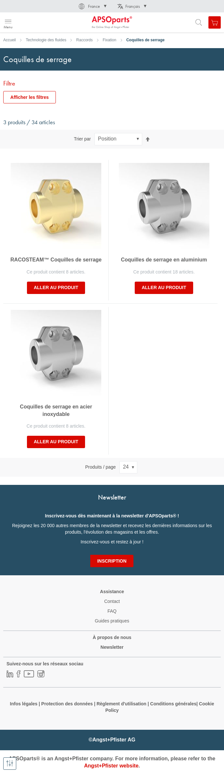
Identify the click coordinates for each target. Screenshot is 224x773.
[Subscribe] (111, 561)
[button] (92, 6)
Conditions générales (173, 703)
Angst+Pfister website (111, 765)
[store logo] (36, 22)
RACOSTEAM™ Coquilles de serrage (56, 259)
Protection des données (67, 703)
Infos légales (24, 703)
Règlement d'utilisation (121, 703)
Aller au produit (56, 287)
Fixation (109, 40)
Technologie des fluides (46, 40)
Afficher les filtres (29, 97)
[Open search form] (198, 22)
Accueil (9, 40)
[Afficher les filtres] (9, 763)
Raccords (84, 40)
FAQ (112, 611)
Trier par (82, 138)
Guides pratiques (112, 620)
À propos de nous (112, 637)
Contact (112, 601)
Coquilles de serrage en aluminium (164, 259)
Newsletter (112, 647)
